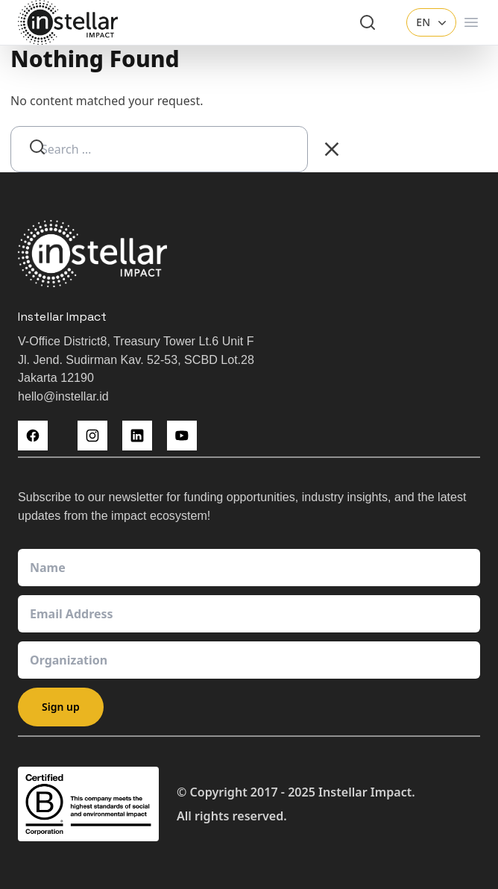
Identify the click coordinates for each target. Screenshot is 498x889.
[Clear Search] (332, 149)
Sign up (61, 707)
